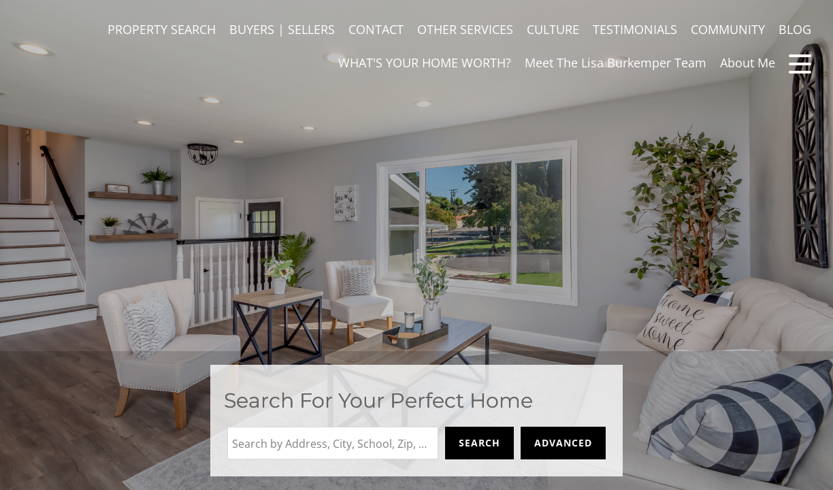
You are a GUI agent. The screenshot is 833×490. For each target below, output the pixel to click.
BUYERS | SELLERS (282, 29)
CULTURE (553, 29)
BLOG (795, 29)
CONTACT (376, 29)
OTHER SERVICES (465, 29)
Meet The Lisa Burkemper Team (615, 62)
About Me (747, 62)
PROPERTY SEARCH (162, 29)
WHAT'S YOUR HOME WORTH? (424, 62)
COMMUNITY (728, 29)
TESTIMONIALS (635, 29)
